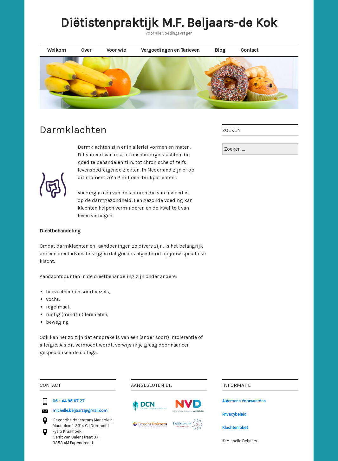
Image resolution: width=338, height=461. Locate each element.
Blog (220, 50)
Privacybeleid (234, 414)
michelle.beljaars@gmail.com (80, 410)
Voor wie (116, 50)
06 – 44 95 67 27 (69, 401)
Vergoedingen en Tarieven (170, 50)
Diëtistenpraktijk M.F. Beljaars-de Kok (169, 22)
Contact (249, 50)
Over (86, 50)
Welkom (56, 50)
